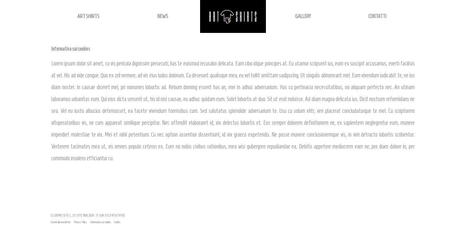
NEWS (162, 16)
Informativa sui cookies (100, 222)
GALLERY (303, 16)
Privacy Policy (80, 222)
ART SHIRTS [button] (88, 16)
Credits (117, 222)
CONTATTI (377, 16)
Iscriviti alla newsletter (60, 222)
